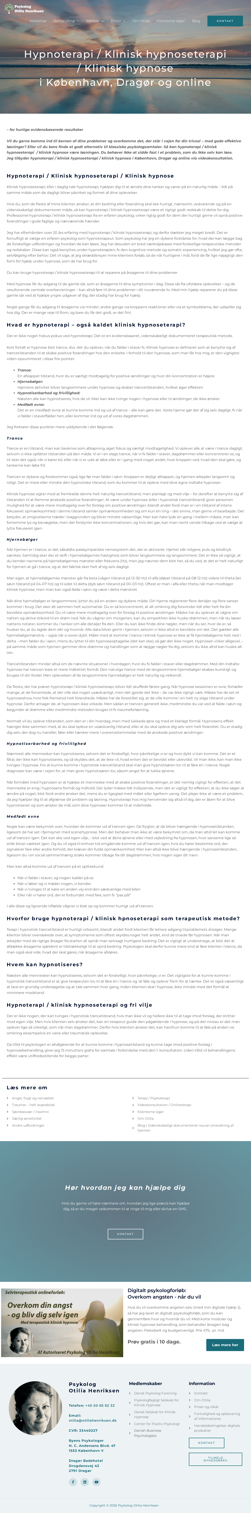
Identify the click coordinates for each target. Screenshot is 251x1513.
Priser (116, 21)
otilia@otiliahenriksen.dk (93, 1420)
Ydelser (92, 21)
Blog (196, 21)
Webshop (37, 21)
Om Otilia (141, 21)
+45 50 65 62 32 (100, 1405)
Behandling (64, 21)
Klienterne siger (170, 21)
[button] (225, 21)
